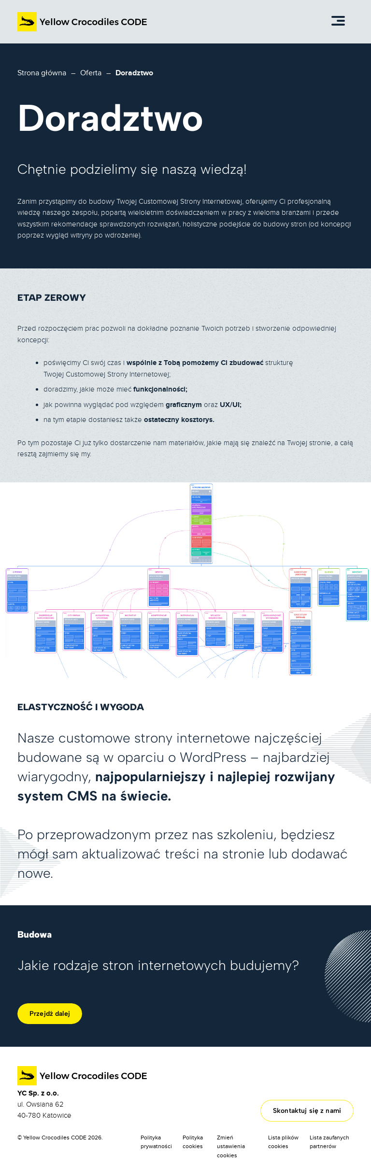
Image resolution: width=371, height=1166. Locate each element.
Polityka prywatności (156, 1142)
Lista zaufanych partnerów (329, 1142)
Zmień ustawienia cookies (231, 1146)
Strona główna (41, 73)
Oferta (90, 73)
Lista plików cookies (283, 1142)
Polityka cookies (193, 1142)
